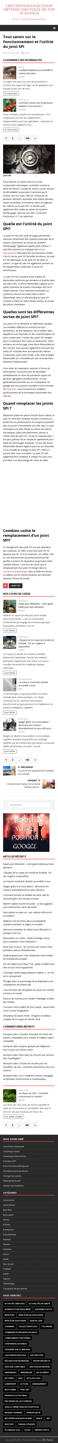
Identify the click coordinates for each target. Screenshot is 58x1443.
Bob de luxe (36, 1320)
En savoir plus (11, 93)
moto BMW (10, 1389)
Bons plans (8, 1214)
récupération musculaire (18, 1418)
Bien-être (23, 1090)
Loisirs (6, 1254)
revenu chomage (13, 1412)
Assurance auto (43, 1309)
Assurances (8, 1200)
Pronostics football (16, 1395)
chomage (9, 1326)
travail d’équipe (26, 1424)
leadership (10, 1384)
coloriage (46, 1326)
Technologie (25, 679)
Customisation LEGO (15, 1355)
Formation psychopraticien (15, 1171)
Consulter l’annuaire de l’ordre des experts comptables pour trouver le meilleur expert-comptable (29, 1038)
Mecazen (12, 389)
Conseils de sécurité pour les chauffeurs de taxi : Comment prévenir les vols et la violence (28, 1067)
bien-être (10, 1315)
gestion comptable (15, 1366)
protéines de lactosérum (18, 1401)
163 (27, 759)
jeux (20, 1378)
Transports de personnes (15, 1288)
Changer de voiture (12, 1176)
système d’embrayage (15, 571)
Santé (21, 67)
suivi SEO (9, 1424)
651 (27, 1125)
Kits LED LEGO (34, 1378)
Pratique (23, 100)
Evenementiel (9, 1234)
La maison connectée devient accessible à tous (26, 881)
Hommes (7, 1249)
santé (39, 1418)
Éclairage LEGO (12, 1430)
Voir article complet (13, 1116)
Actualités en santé (39, 1303)
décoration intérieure (17, 1361)
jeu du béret (42, 1372)
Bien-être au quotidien (31, 1315)
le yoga (24, 1384)
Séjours (6, 1278)
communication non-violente (21, 1332)
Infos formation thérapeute (16, 1166)
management (39, 1384)
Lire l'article (10, 630)
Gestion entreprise (39, 1366)
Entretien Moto (41, 1361)
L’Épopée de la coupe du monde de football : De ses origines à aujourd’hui (36, 643)
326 (27, 138)
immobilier (26, 1372)
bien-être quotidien (15, 1320)
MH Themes (48, 1440)
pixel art (25, 1389)
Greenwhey (11, 1372)
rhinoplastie (33, 1412)
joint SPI (15, 585)
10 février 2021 (13, 52)
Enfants (6, 1224)
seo (48, 1418)
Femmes (7, 1239)
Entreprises (8, 1229)
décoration (36, 1355)
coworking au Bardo (16, 1343)
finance (6, 1244)
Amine (27, 52)
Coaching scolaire (11, 1151)
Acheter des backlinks (13, 1185)
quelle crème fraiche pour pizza (22, 1407)
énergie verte (42, 1430)
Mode (6, 1259)
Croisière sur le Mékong (17, 1349)
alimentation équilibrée (18, 1309)
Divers (6, 1219)
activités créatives (15, 1303)
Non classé (8, 1264)
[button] (53, 28)
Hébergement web (12, 1180)
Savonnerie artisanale (13, 1146)
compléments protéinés (17, 1338)
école (28, 1430)
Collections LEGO (27, 1326)
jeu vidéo (9, 1378)
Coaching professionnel (14, 1156)
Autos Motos (9, 1205)
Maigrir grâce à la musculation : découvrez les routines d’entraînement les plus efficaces (34, 725)
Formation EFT (9, 1161)
